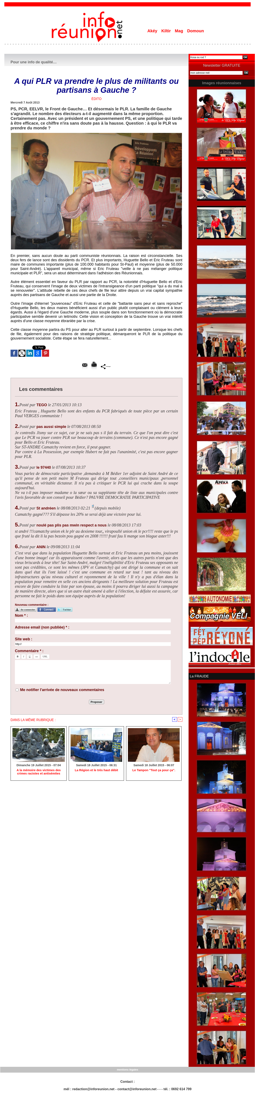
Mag (179, 31)
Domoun (195, 31)
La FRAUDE (199, 676)
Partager (106, 366)
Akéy (152, 31)
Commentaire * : (29, 651)
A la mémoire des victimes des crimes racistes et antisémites (38, 772)
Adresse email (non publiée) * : (42, 627)
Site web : (23, 639)
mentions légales (127, 1069)
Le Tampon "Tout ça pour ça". (153, 770)
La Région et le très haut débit (96, 770)
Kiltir (166, 31)
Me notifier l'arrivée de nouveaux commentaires (62, 690)
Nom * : (21, 615)
